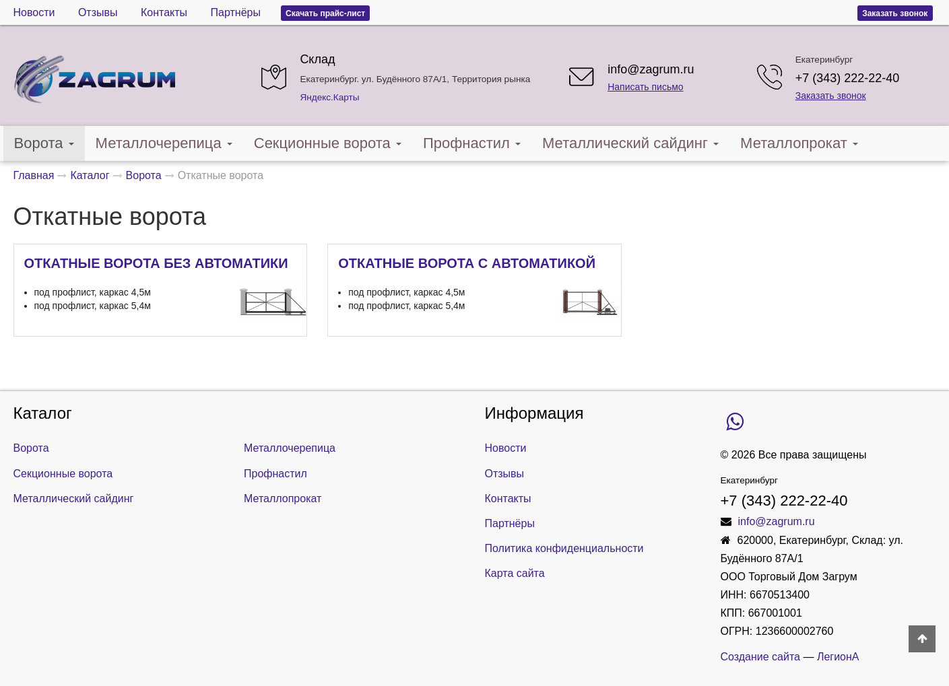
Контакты (164, 12)
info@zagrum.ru (651, 69)
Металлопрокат (799, 143)
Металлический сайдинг (630, 143)
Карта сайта (515, 573)
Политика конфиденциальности (564, 548)
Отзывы (98, 12)
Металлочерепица (164, 143)
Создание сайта (761, 656)
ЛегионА (838, 656)
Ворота (44, 143)
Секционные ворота (327, 143)
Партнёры (236, 12)
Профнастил (472, 143)
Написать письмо (645, 86)
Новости (34, 12)
